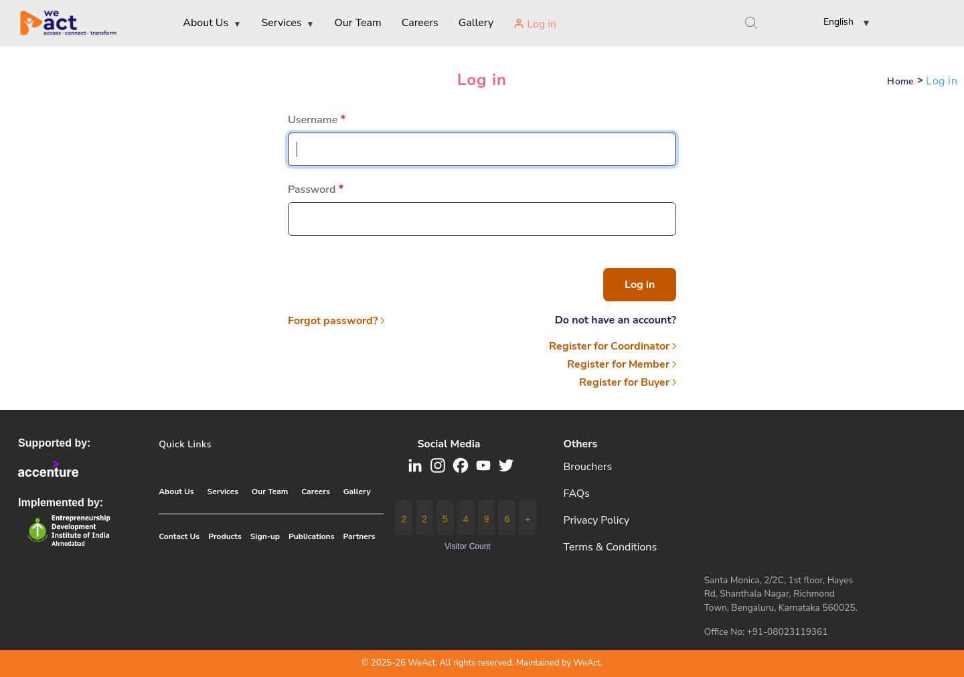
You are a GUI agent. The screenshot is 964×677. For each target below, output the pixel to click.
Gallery (357, 491)
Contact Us (179, 536)
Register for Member (618, 364)
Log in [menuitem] (541, 24)
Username (312, 119)
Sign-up (265, 536)
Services (223, 491)
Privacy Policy (597, 520)
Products (225, 536)
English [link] (838, 21)
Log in (482, 79)
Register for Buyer (624, 382)
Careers (315, 491)
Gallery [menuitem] (476, 22)
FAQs (577, 493)
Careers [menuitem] (420, 22)
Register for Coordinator (609, 346)
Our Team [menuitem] (358, 22)
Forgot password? (333, 320)
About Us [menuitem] (212, 23)
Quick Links (185, 444)
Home (900, 81)
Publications (311, 536)
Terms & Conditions (610, 547)
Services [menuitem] (287, 23)
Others (581, 444)
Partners (359, 536)
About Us (176, 491)
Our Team (270, 491)
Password (312, 189)
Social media (448, 444)
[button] (835, 24)
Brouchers (588, 466)
